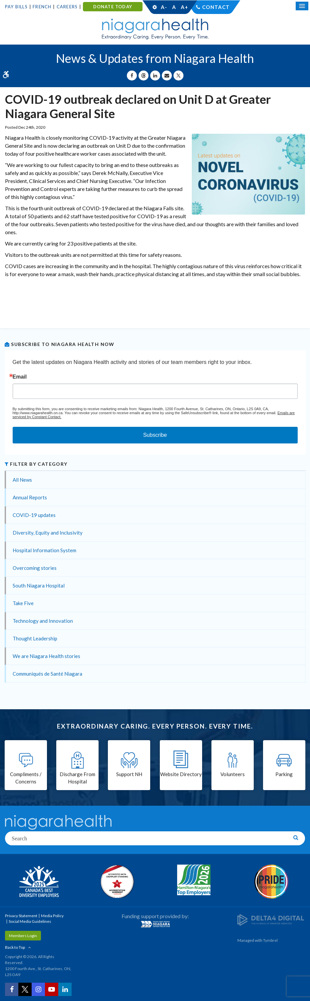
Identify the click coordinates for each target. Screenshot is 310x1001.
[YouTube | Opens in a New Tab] (51, 989)
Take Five (23, 603)
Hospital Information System (44, 550)
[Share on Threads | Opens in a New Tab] (144, 76)
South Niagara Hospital (39, 585)
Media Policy (52, 915)
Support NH (129, 774)
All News (22, 480)
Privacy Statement (21, 915)
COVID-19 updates (34, 515)
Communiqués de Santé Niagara (47, 674)
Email (20, 377)
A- (164, 7)
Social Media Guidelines (30, 921)
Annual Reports (30, 497)
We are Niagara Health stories (46, 656)
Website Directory (181, 774)
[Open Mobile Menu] (302, 6)
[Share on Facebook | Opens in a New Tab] (132, 76)
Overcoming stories (35, 568)
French (42, 6)
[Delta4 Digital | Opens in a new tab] (270, 919)
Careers (67, 6)
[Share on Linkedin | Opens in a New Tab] (155, 76)
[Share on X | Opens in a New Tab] (178, 76)
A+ (184, 7)
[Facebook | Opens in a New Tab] (11, 989)
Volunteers (232, 774)
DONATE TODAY (112, 6)
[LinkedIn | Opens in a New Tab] (65, 989)
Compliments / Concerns (26, 778)
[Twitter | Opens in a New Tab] (25, 989)
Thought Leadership (35, 638)
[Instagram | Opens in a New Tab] (38, 989)
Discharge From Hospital (77, 778)
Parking (284, 774)
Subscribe (155, 435)
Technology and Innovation (43, 621)
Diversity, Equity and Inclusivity (48, 533)
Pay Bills (16, 6)
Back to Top (15, 947)
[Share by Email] (167, 76)
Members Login (23, 935)
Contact (216, 7)
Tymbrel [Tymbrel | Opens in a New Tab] (270, 940)
